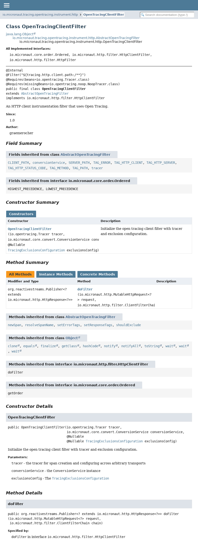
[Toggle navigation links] (6, 5)
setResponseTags (98, 325)
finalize (48, 346)
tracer (97, 168)
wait (169, 346)
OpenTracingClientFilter (103, 14)
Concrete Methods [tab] (97, 274)
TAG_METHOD (59, 168)
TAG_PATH (80, 168)
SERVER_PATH (79, 162)
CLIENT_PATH (18, 162)
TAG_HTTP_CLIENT (128, 162)
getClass (69, 346)
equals (29, 346)
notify (109, 346)
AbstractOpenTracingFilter (45, 93)
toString (152, 346)
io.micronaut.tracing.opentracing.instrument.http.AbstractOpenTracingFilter (76, 38)
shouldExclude (128, 325)
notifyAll (129, 346)
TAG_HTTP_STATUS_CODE (27, 168)
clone (12, 346)
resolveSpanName (39, 325)
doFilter (85, 289)
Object (72, 338)
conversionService (49, 162)
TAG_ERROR (101, 162)
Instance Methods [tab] (56, 274)
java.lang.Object (19, 34)
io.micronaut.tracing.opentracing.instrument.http (40, 14)
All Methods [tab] (20, 274)
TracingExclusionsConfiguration (36, 250)
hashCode (90, 346)
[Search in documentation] (167, 15)
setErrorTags (68, 325)
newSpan (14, 325)
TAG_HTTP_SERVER (160, 162)
